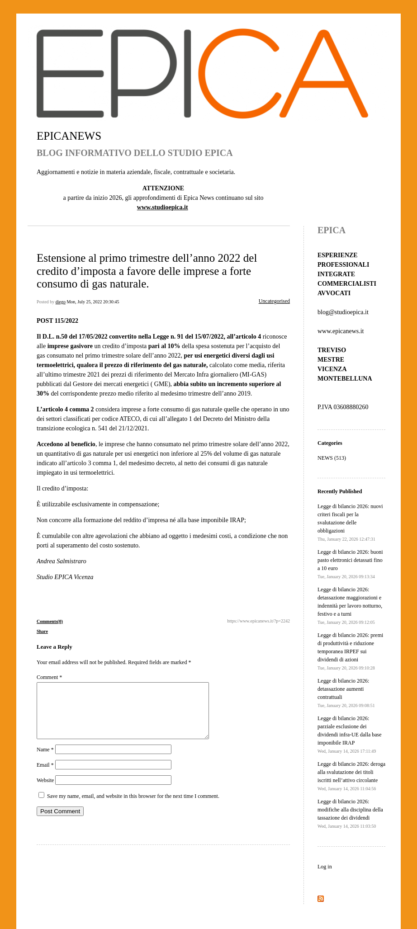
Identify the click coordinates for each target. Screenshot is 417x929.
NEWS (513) (331, 458)
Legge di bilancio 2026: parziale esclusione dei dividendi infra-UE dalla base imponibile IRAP (349, 734)
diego (61, 301)
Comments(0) (50, 621)
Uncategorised (274, 301)
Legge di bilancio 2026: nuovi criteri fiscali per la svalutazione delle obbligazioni (350, 522)
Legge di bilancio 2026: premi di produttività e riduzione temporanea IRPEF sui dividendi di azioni (350, 651)
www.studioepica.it (162, 207)
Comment (49, 677)
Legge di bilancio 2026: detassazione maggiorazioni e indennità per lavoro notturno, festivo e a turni (349, 605)
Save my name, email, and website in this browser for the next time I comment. (133, 807)
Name (45, 760)
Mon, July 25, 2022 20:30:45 (92, 301)
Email (45, 776)
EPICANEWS (69, 136)
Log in (324, 866)
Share (42, 631)
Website (45, 791)
